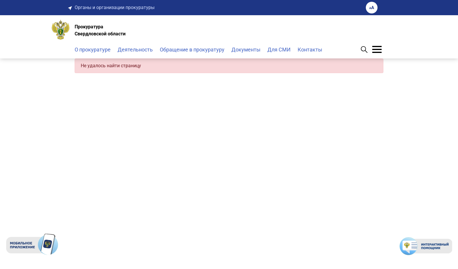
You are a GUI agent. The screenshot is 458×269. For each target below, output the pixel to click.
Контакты (310, 49)
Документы (245, 49)
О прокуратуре (93, 49)
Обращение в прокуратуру (192, 49)
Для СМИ (279, 49)
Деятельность (135, 49)
